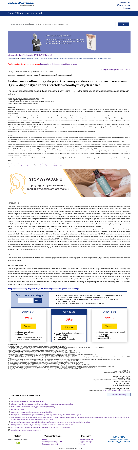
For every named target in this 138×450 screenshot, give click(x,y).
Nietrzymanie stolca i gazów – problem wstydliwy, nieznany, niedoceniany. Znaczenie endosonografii (46, 415)
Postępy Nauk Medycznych (26, 58)
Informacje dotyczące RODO (53, 442)
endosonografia (39, 164)
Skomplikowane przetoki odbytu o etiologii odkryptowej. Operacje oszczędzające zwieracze (42, 425)
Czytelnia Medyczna (13, 58)
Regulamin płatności (50, 444)
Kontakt (127, 8)
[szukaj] (62, 24)
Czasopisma (124, 2)
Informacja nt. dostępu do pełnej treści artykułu (58, 64)
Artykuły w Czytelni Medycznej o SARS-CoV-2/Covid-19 (30, 55)
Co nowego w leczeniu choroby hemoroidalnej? (27, 401)
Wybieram (28, 326)
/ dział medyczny (116, 69)
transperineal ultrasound (21, 166)
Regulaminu (98, 299)
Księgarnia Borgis (85, 442)
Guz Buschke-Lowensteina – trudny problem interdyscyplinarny (33, 407)
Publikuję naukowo (85, 439)
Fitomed (81, 444)
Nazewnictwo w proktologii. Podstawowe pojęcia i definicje (31, 412)
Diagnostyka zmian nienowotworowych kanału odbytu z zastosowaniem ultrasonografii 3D (42, 404)
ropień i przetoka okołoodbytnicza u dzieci (55, 164)
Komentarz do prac (17, 409)
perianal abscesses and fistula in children (52, 166)
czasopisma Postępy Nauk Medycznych (117, 390)
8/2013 (36, 58)
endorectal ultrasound (34, 166)
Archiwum (45, 439)
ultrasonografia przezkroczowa (26, 164)
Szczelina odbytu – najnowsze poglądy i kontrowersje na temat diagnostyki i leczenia (40, 427)
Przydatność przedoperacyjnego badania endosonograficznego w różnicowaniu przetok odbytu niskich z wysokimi (50, 422)
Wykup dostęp (124, 5)
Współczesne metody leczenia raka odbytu (26, 430)
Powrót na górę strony (118, 395)
